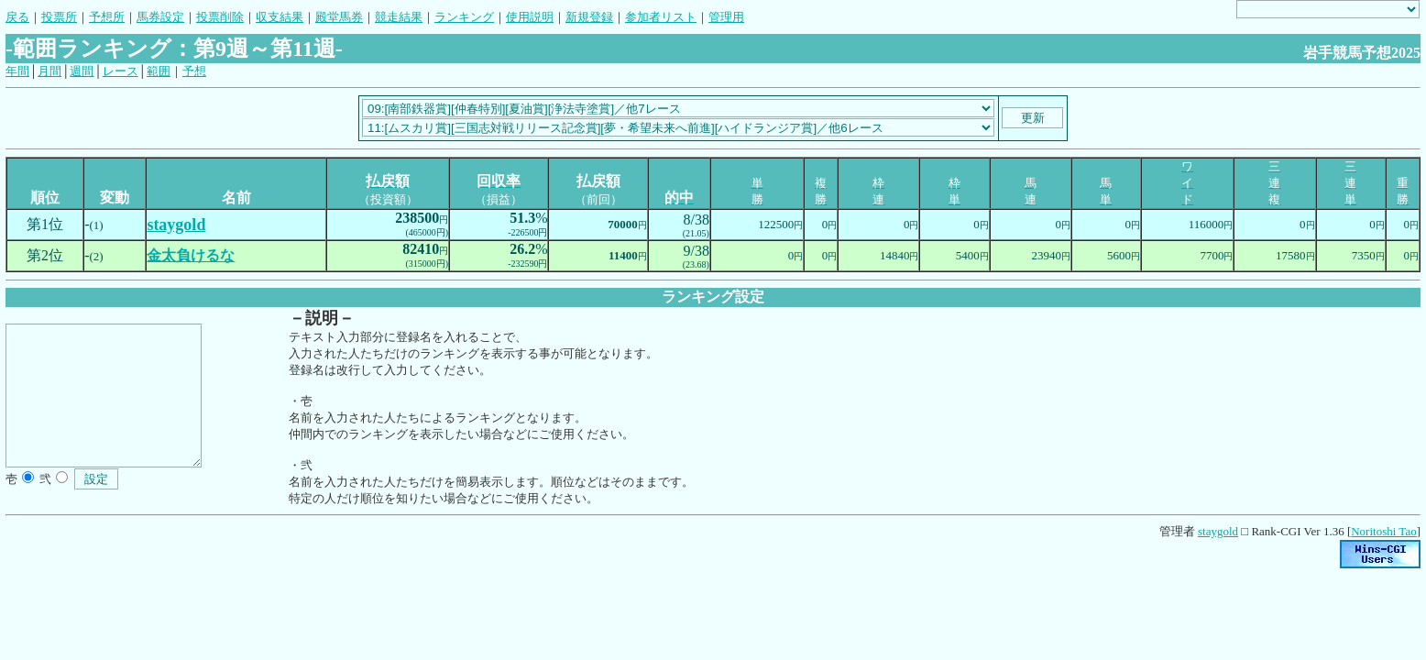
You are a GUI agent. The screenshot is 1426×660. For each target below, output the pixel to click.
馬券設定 (160, 17)
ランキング (464, 17)
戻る (17, 17)
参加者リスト (661, 17)
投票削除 (220, 17)
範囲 (158, 71)
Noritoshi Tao (1383, 531)
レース (120, 71)
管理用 (726, 17)
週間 (81, 71)
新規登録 (589, 17)
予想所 (107, 17)
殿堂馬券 (339, 17)
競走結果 (398, 17)
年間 (17, 71)
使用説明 (530, 17)
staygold (1218, 531)
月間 (49, 71)
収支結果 (279, 17)
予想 (194, 71)
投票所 (59, 17)
